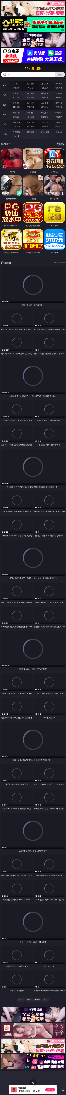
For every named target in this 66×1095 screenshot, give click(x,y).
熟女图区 (44, 117)
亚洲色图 (30, 112)
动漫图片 (58, 112)
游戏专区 (58, 83)
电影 (5, 104)
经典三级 (30, 107)
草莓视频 (30, 132)
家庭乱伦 (30, 122)
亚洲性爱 (16, 103)
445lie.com (33, 68)
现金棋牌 (44, 88)
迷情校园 (16, 126)
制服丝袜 (16, 107)
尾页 (45, 999)
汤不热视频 (44, 132)
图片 (5, 114)
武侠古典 (58, 122)
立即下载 (50, 1089)
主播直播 (44, 97)
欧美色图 (44, 112)
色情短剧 (16, 136)
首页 (20, 999)
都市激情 (16, 122)
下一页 (37, 999)
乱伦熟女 (44, 107)
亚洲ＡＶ (16, 93)
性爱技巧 (58, 126)
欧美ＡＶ (44, 93)
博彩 (5, 85)
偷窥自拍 (16, 112)
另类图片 (58, 117)
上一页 (28, 999)
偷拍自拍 (30, 103)
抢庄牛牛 (58, 88)
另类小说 (30, 126)
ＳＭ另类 (58, 97)
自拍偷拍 (30, 93)
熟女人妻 (16, 97)
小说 (5, 124)
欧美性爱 (58, 103)
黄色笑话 (44, 126)
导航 (5, 133)
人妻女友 (44, 122)
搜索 (60, 75)
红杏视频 (58, 132)
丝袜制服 (30, 97)
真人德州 (30, 83)
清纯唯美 (30, 117)
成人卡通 (44, 103)
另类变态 (58, 107)
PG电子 (16, 83)
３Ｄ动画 (58, 93)
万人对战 (44, 83)
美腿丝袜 (16, 117)
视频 (5, 95)
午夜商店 (16, 132)
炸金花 (30, 88)
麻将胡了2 (16, 88)
